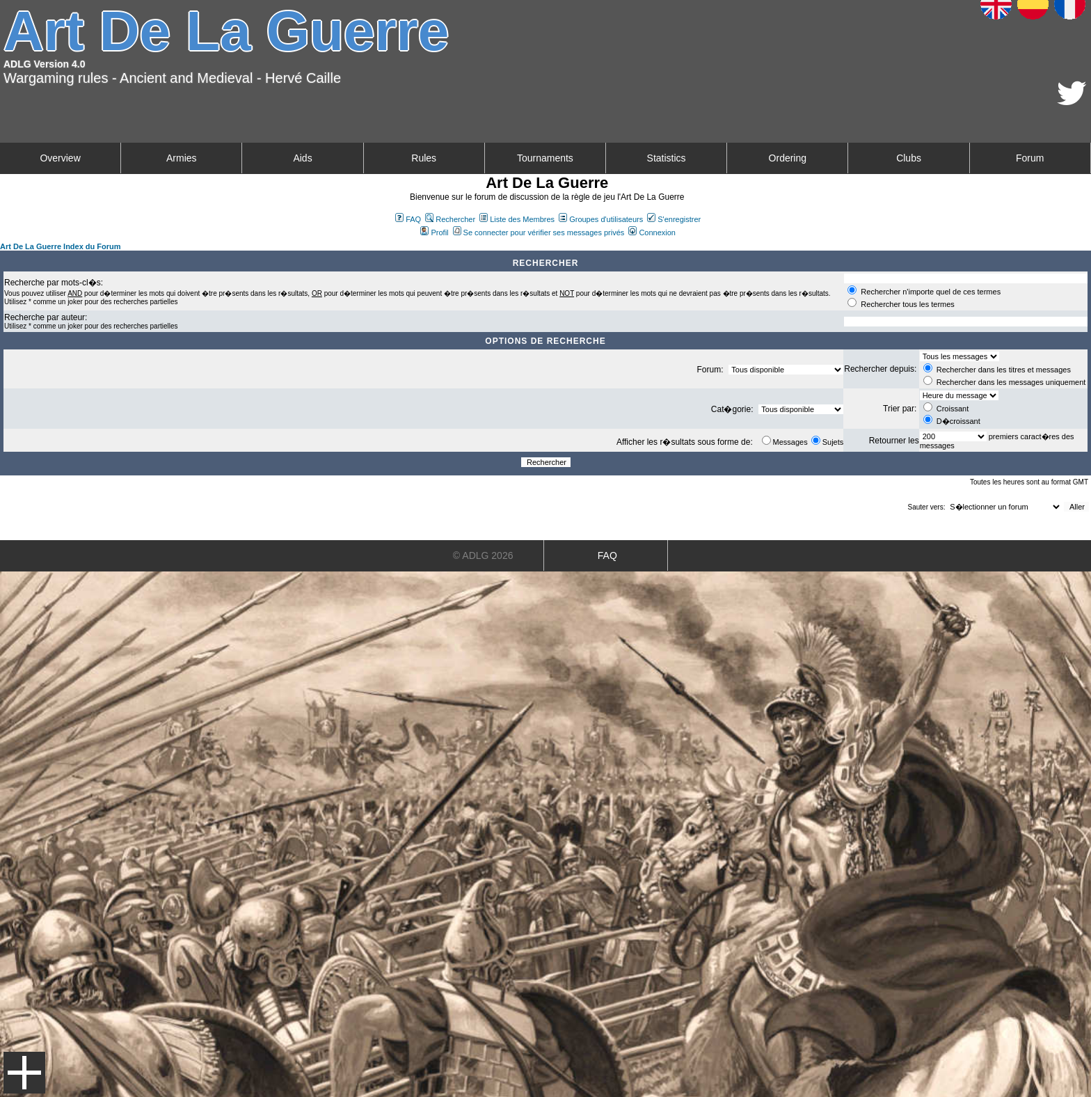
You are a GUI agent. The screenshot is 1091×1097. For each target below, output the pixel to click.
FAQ (408, 219)
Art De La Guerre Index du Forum (60, 246)
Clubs (908, 158)
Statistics (666, 158)
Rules (423, 158)
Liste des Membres (517, 219)
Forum (1030, 158)
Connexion (652, 232)
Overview (60, 158)
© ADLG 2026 (483, 555)
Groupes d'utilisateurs (601, 219)
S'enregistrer (674, 219)
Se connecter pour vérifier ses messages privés (539, 232)
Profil (434, 232)
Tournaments (545, 158)
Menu (24, 1073)
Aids (302, 158)
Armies (181, 158)
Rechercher (450, 219)
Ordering (787, 158)
